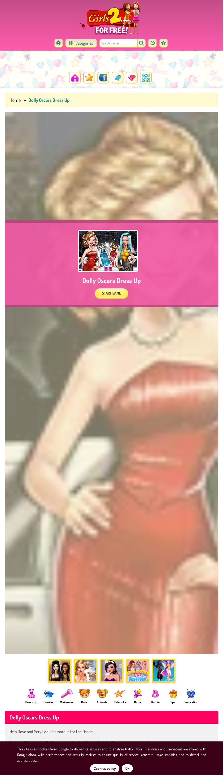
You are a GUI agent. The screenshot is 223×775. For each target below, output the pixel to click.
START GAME (111, 293)
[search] (141, 43)
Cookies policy (105, 768)
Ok (127, 768)
